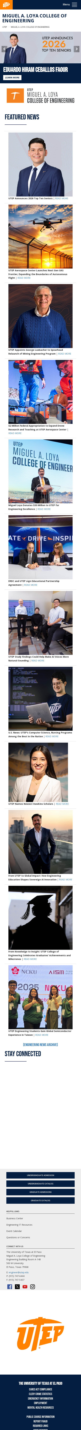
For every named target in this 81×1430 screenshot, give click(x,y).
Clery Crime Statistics (40, 1394)
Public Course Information (41, 1417)
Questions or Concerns (18, 1237)
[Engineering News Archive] (40, 1045)
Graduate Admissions (41, 1192)
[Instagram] (32, 1286)
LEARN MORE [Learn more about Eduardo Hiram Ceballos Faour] (12, 77)
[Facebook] (9, 1286)
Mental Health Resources (40, 1408)
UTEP (4, 27)
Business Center (14, 1218)
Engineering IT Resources (19, 1224)
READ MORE (61, 198)
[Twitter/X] (17, 1286)
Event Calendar (14, 1231)
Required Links (40, 1426)
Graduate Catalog (40, 1200)
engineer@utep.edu (19, 1272)
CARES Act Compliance (40, 1389)
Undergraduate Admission (40, 1175)
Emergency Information (40, 1399)
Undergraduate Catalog (40, 1183)
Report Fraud (40, 1421)
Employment (40, 1403)
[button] (4, 49)
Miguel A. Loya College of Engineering (34, 18)
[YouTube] (25, 1286)
